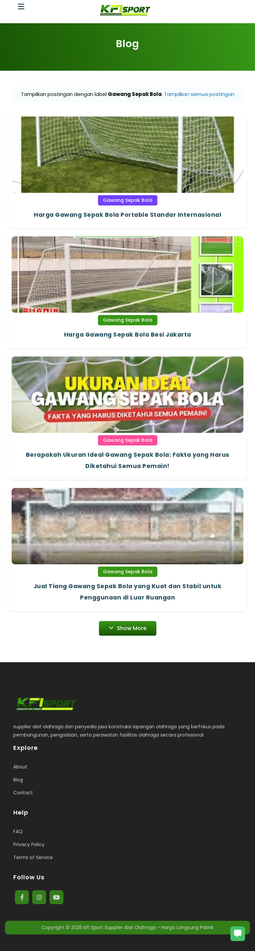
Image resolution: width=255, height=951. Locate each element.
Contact (23, 792)
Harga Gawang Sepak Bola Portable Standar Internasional (127, 215)
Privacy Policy (28, 844)
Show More (127, 628)
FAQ (18, 831)
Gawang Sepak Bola (127, 200)
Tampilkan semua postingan (199, 94)
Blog (18, 779)
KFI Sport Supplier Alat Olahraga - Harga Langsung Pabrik (148, 927)
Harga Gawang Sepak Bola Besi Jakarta (127, 335)
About (20, 766)
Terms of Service (33, 857)
